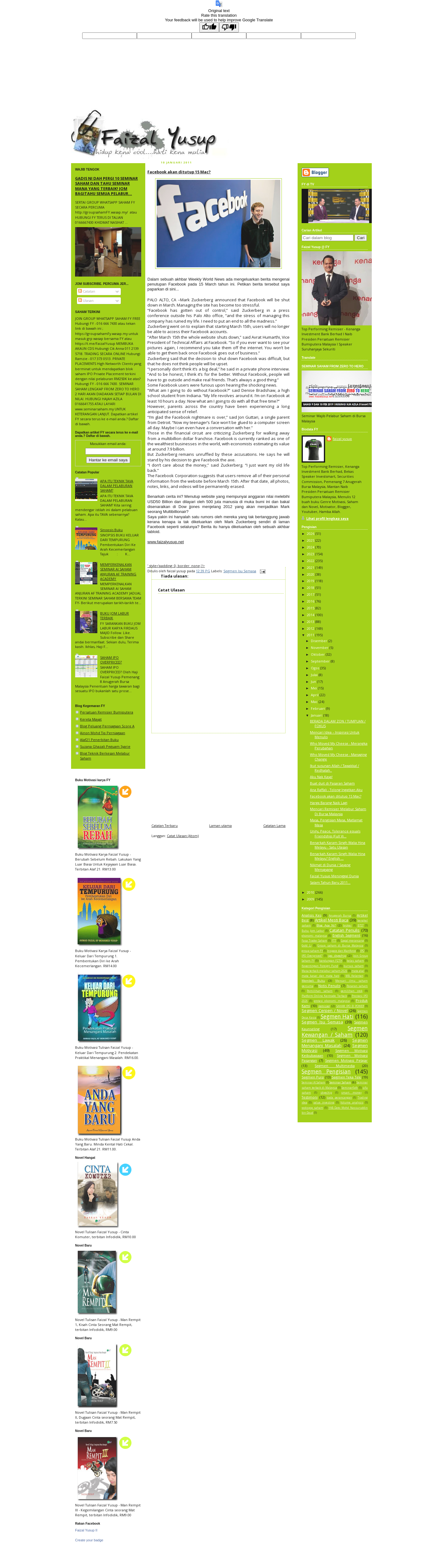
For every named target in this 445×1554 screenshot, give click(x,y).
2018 (311, 587)
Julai (315, 674)
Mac (315, 701)
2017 (311, 594)
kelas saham (355, 961)
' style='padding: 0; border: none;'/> (176, 565)
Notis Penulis (329, 985)
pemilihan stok (351, 991)
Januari (317, 715)
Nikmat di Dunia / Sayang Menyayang (330, 867)
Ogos (315, 668)
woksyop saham (312, 1108)
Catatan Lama (274, 825)
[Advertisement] (218, 776)
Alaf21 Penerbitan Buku (99, 739)
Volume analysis (351, 1102)
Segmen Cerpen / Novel (325, 1010)
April (315, 694)
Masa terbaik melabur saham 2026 (324, 971)
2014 (311, 614)
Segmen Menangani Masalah (335, 1042)
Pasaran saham (357, 986)
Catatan (86, 291)
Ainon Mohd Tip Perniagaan (102, 732)
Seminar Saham (340, 1082)
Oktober (318, 654)
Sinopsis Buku (111, 529)
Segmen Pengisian (326, 1071)
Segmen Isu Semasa (239, 571)
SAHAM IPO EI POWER (350, 1006)
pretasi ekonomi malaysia (332, 1001)
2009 (311, 899)
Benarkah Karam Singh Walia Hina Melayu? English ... (337, 856)
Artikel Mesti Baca (332, 920)
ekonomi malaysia (314, 936)
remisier (324, 1006)
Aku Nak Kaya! (321, 776)
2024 (311, 547)
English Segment (347, 935)
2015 (311, 608)
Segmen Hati (337, 1016)
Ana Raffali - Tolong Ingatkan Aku (336, 789)
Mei (314, 688)
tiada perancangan (339, 1097)
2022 (311, 560)
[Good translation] (209, 27)
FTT (334, 940)
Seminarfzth (349, 1088)
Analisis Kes (311, 915)
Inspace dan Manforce (341, 951)
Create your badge (89, 1540)
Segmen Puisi (313, 1077)
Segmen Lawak (318, 1040)
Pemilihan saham (320, 991)
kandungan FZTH (330, 961)
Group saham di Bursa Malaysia (340, 945)
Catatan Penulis (344, 930)
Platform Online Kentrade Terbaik (324, 996)
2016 (311, 601)
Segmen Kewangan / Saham (335, 1031)
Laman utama (220, 825)
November (320, 647)
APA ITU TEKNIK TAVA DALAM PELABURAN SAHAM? (116, 486)
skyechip (326, 1093)
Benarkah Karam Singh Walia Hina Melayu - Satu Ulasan (337, 844)
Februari (318, 708)
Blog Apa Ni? (326, 925)
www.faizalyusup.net (165, 542)
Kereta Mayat (91, 719)
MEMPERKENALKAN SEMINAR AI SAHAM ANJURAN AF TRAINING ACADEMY (118, 571)
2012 (311, 628)
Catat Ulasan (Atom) (183, 835)
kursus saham (354, 966)
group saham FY (312, 951)
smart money (351, 1093)
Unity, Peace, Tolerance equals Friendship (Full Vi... (335, 833)
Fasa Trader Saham (314, 940)
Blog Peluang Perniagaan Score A (107, 726)
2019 (311, 580)
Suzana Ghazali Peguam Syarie (105, 746)
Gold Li (307, 945)
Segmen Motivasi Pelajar (346, 1060)
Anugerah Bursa (340, 915)
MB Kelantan (354, 976)
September (321, 661)
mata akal (357, 971)
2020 (311, 574)
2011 (311, 635)
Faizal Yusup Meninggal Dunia (334, 876)
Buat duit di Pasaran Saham (332, 783)
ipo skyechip (337, 956)
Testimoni (310, 1097)
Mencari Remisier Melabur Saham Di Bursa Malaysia (338, 811)
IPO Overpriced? (312, 956)
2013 (311, 621)
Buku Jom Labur (313, 931)
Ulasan (86, 300)
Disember (319, 640)
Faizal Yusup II (86, 1530)
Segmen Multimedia (334, 1065)
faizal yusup (85, 112)
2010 (311, 892)
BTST (361, 925)
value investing (323, 1102)
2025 (311, 540)
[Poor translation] (229, 27)
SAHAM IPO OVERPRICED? (111, 659)
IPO (362, 951)
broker (347, 925)
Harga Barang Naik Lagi (328, 802)
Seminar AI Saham (313, 1082)
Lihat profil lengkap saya (327, 518)
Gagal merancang (352, 940)
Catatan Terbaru (164, 825)
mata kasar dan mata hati (320, 976)
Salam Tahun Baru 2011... (330, 882)
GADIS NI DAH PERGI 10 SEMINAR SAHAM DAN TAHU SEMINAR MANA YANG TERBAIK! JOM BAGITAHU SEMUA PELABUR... (106, 186)
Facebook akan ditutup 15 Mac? (179, 172)
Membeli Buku (313, 981)
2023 (311, 554)
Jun (314, 681)
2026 (311, 533)
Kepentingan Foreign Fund (320, 966)
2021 (311, 567)
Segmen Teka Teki (346, 1077)
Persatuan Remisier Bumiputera (106, 712)
